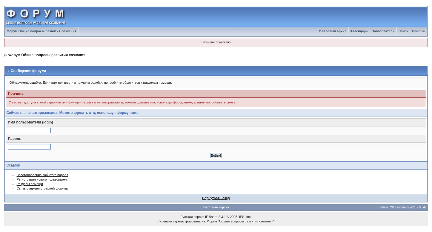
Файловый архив (333, 31)
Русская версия (192, 217)
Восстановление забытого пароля (42, 175)
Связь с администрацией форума (41, 188)
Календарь (359, 31)
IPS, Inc (245, 217)
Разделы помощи (29, 184)
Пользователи (383, 31)
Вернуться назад (216, 198)
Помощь (418, 31)
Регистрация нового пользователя (42, 179)
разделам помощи (157, 82)
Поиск (403, 31)
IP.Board (211, 217)
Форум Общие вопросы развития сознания (41, 31)
